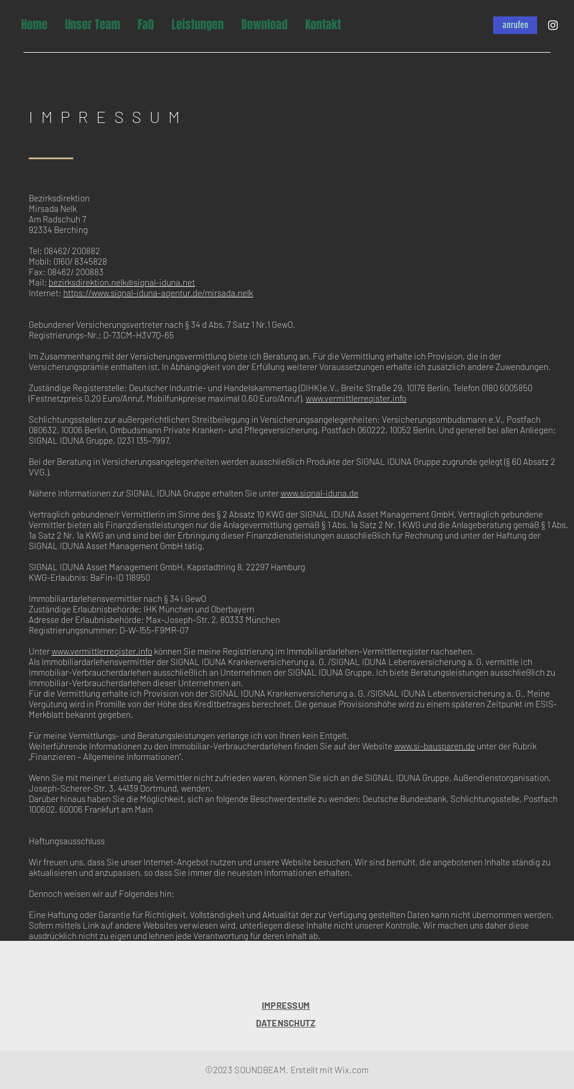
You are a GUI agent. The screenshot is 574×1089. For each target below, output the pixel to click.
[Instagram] (552, 25)
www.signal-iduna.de (319, 493)
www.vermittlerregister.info (356, 398)
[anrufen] (515, 25)
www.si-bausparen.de (434, 746)
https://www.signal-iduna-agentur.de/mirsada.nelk (158, 292)
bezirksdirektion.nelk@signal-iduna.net (122, 282)
